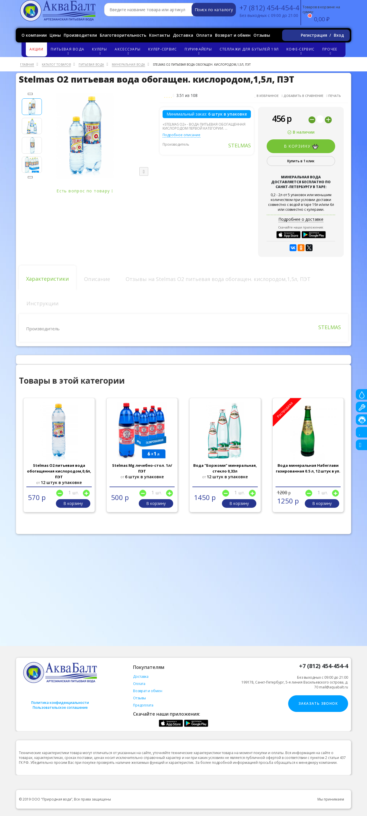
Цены (55, 35)
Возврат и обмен (233, 35)
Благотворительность (123, 35)
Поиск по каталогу (214, 10)
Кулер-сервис (162, 49)
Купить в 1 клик (301, 161)
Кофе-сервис (301, 51)
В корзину (301, 146)
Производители (80, 35)
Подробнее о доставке (300, 219)
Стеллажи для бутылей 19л (249, 49)
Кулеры (100, 51)
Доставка (183, 35)
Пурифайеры (199, 51)
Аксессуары (128, 51)
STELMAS (239, 145)
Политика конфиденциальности (60, 702)
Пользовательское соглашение (60, 707)
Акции (36, 49)
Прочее (330, 51)
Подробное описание (181, 134)
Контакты (159, 35)
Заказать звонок (318, 703)
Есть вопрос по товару (84, 191)
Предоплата (143, 705)
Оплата (204, 35)
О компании (34, 35)
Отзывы (261, 35)
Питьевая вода (68, 51)
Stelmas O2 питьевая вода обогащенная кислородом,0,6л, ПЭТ (59, 471)
